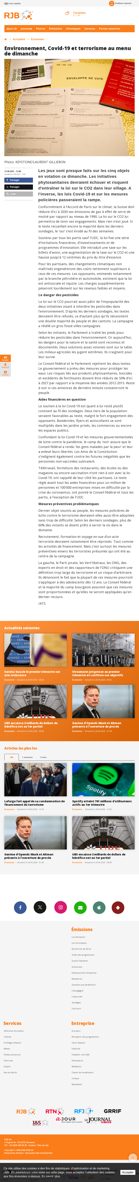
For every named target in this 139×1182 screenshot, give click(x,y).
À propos (76, 1031)
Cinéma (7, 1037)
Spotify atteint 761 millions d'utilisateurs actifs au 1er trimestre (102, 803)
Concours (76, 1008)
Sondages (76, 1002)
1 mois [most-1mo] (43, 757)
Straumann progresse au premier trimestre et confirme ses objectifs (97, 673)
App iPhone (99, 907)
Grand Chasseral (80, 961)
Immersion (77, 967)
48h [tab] (11, 757)
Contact (75, 1078)
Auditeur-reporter (120, 3)
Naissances (77, 979)
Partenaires (77, 1060)
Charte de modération (82, 1072)
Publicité (76, 1048)
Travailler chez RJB (80, 1054)
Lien (11, 194)
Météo (7, 1048)
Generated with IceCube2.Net (38, 1153)
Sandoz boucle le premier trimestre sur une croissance (32, 673)
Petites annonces (12, 1054)
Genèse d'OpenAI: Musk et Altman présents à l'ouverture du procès (96, 724)
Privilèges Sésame (12, 1043)
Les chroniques (79, 943)
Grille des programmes (83, 955)
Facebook (20, 907)
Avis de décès (10, 1072)
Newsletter (77, 1084)
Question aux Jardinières (84, 984)
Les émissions (78, 937)
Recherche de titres (81, 949)
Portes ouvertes (109, 28)
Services (89, 28)
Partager (13, 180)
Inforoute (8, 1060)
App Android (118, 907)
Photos (40, 28)
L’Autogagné (77, 990)
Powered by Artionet (13, 1153)
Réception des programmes (85, 1037)
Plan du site (43, 1145)
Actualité (19, 39)
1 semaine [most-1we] (27, 757)
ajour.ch (11, 28)
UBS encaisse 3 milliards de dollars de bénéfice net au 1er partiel (31, 724)
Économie (37, 39)
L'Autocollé (77, 996)
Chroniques (73, 28)
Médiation (76, 1066)
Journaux (26, 28)
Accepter (128, 1172)
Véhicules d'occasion (14, 1031)
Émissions (55, 28)
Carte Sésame (78, 1043)
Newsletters (80, 907)
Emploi (7, 1066)
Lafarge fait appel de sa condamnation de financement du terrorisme (34, 803)
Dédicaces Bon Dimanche (84, 973)
